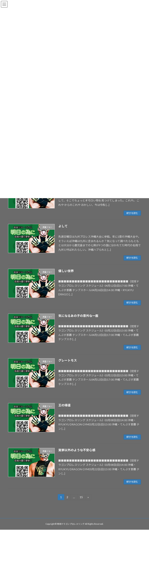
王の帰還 (64, 405)
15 (81, 497)
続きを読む (132, 213)
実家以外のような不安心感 (76, 450)
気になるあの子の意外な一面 (78, 315)
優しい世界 (66, 271)
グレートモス (67, 360)
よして (63, 226)
